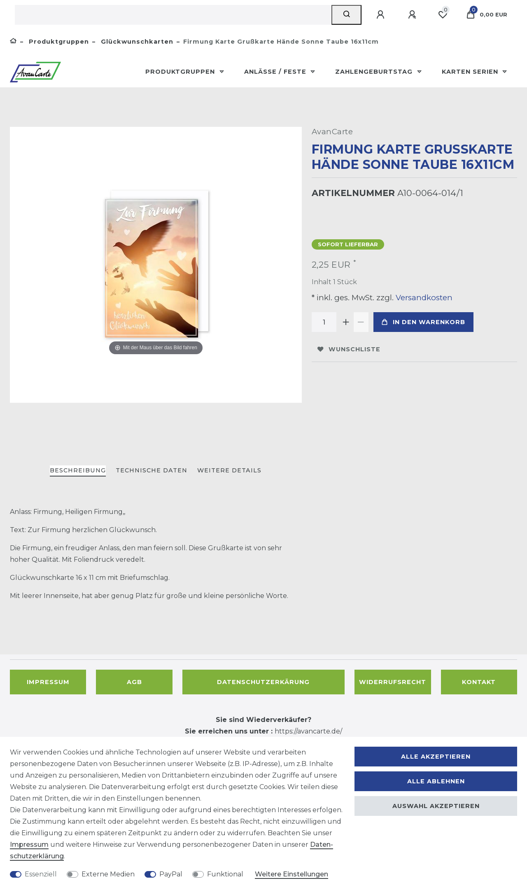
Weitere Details (229, 470)
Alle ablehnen (436, 781)
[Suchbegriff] (173, 15)
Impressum (48, 682)
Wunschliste (348, 349)
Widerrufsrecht (392, 682)
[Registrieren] (413, 14)
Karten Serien (471, 71)
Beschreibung (78, 470)
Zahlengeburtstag (375, 71)
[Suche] (346, 15)
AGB (134, 682)
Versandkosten (423, 297)
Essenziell (41, 874)
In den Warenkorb (423, 322)
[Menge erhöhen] (346, 322)
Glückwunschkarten (136, 41)
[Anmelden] (381, 14)
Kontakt (479, 682)
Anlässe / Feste (276, 71)
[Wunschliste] (443, 15)
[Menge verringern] (361, 322)
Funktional (225, 874)
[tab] (78, 471)
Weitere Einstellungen (291, 874)
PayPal (170, 874)
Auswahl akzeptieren (436, 806)
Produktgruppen (58, 41)
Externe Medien (108, 874)
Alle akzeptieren (436, 756)
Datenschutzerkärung (263, 682)
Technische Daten (151, 470)
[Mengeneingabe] (324, 322)
